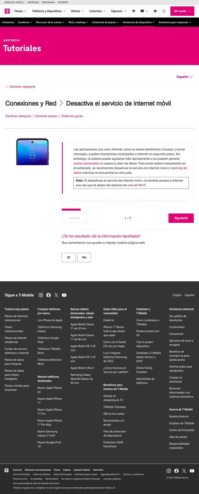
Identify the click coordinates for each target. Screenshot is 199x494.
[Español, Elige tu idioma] (184, 76)
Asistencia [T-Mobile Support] (11, 40)
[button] (25, 22)
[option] (128, 168)
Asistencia (8, 22)
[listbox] (128, 171)
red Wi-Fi (140, 185)
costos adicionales (86, 163)
